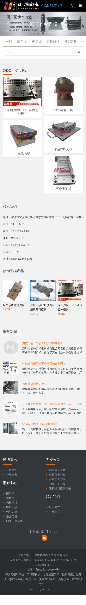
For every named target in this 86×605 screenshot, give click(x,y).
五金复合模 (22, 153)
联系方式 (54, 507)
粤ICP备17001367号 (47, 569)
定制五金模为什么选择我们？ (40, 440)
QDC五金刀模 (14, 521)
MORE (7, 349)
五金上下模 (63, 188)
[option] (43, 24)
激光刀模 (11, 516)
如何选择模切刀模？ (34, 400)
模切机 (36, 41)
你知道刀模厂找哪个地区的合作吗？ (44, 379)
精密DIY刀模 (63, 149)
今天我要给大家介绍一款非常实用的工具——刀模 (52, 420)
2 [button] (43, 34)
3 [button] (48, 34)
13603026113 (43, 531)
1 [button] (38, 34)
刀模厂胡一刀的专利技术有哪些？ (42, 359)
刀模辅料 (53, 41)
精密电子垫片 (57, 470)
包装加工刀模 (57, 484)
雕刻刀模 (70, 41)
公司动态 (11, 470)
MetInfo (46, 589)
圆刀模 (22, 41)
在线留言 (54, 511)
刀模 (56, 574)
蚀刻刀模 (11, 511)
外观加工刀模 (57, 479)
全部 (9, 41)
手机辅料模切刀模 (60, 488)
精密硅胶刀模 (63, 110)
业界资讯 (11, 474)
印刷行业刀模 (57, 474)
